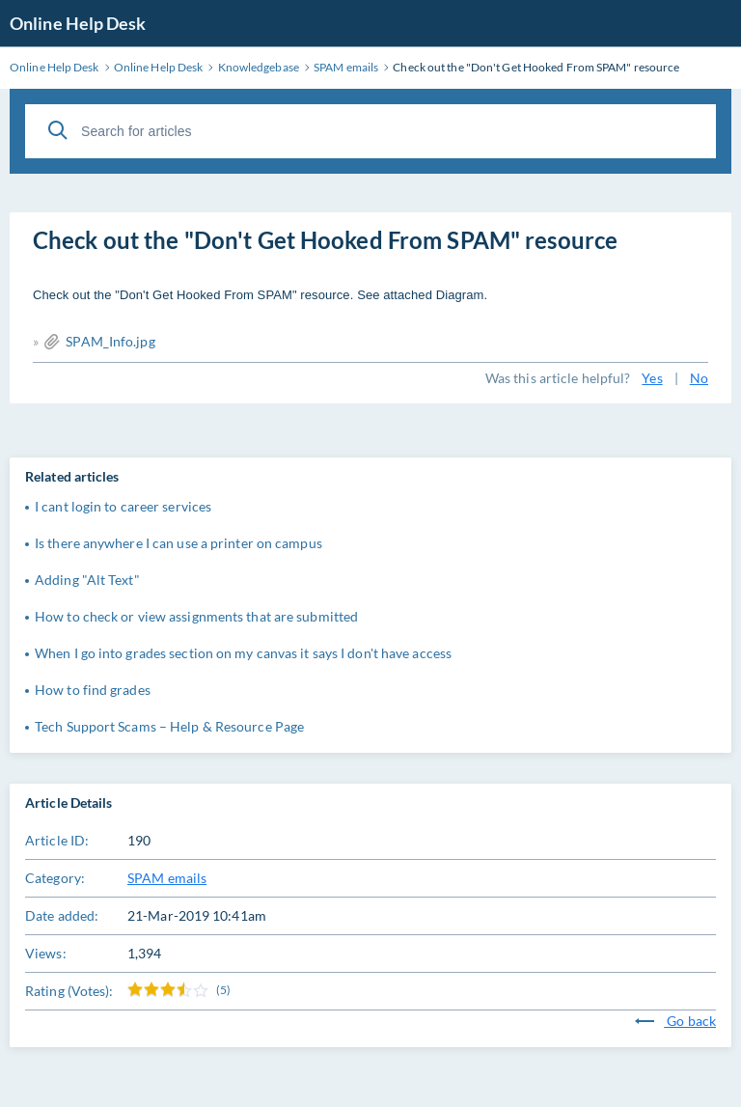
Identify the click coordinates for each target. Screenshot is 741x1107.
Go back (675, 1020)
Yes (652, 378)
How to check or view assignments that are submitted (196, 616)
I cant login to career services (123, 506)
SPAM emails (166, 878)
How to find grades (93, 689)
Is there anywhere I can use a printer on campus (178, 543)
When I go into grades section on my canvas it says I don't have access (243, 653)
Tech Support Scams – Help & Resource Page (169, 726)
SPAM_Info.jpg (110, 341)
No (699, 378)
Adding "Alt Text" (87, 579)
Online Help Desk (78, 23)
